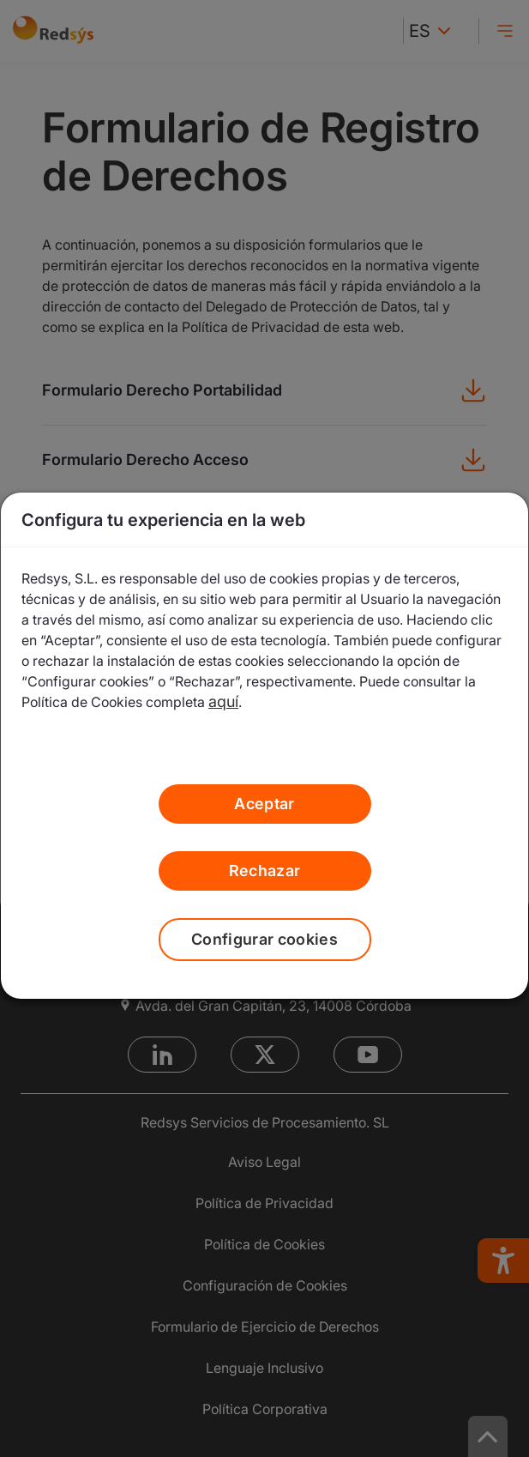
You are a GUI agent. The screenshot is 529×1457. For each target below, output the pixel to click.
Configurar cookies (264, 939)
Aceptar (264, 804)
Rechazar (265, 871)
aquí (223, 701)
